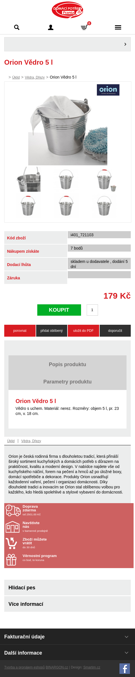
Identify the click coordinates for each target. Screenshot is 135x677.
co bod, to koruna (56, 558)
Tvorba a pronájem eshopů (24, 667)
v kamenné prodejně (56, 526)
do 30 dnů (56, 543)
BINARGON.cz (57, 667)
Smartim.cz (91, 667)
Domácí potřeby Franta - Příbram (68, 9)
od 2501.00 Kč (77, 510)
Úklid (16, 77)
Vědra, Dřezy (35, 77)
